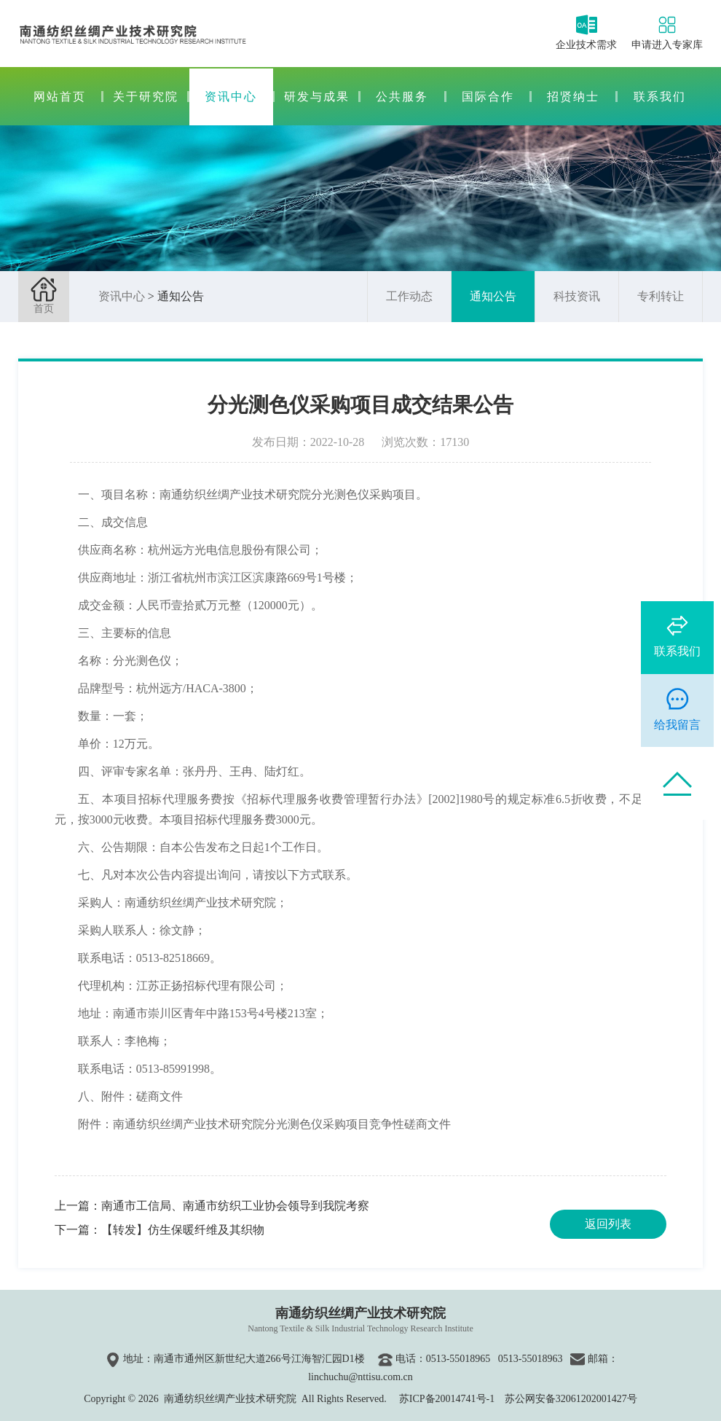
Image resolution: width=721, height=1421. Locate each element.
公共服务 (402, 96)
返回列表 (608, 1224)
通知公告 (493, 296)
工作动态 (409, 296)
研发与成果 (317, 96)
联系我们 (660, 96)
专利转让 (660, 296)
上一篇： (212, 1205)
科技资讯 (576, 296)
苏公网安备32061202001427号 (571, 1398)
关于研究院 (145, 96)
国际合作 (488, 96)
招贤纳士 (573, 96)
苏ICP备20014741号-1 (447, 1398)
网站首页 (60, 96)
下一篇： (159, 1230)
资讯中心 (231, 96)
